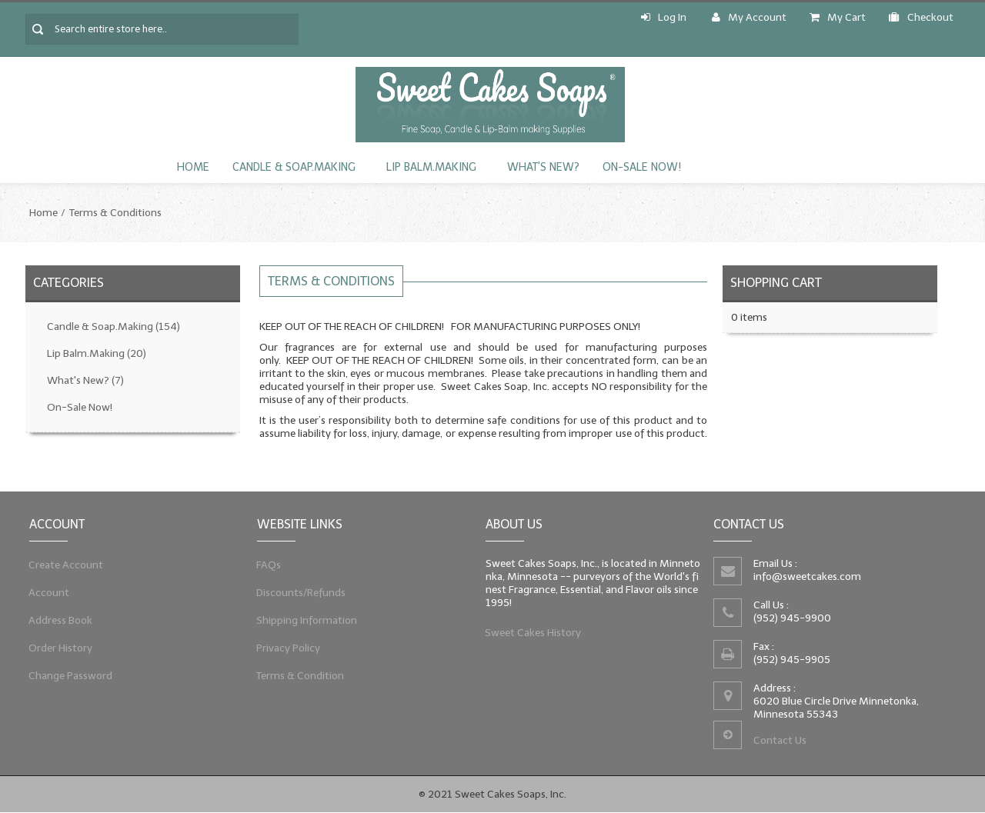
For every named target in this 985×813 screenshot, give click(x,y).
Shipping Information (307, 619)
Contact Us (779, 740)
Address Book (60, 619)
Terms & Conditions (115, 212)
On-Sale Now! (642, 167)
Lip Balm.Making (431, 167)
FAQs (269, 564)
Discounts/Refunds (301, 592)
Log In (663, 17)
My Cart (838, 17)
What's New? (543, 167)
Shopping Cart (776, 282)
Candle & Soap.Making (294, 167)
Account (49, 592)
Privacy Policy (288, 647)
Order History (60, 647)
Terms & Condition (300, 675)
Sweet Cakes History (533, 632)
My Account (749, 17)
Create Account (66, 564)
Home (193, 167)
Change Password (70, 675)
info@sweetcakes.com (807, 576)
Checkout (921, 17)
